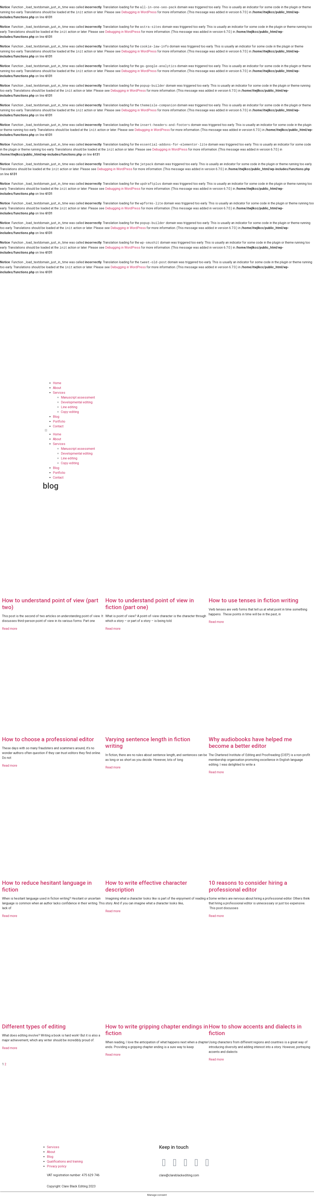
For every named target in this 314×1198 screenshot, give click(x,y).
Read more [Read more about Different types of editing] (9, 1048)
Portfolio (59, 421)
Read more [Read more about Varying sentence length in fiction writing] (113, 767)
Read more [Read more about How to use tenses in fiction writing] (216, 622)
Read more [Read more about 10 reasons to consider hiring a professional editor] (216, 916)
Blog (56, 417)
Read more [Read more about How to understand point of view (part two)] (9, 629)
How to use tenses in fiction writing (253, 600)
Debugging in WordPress (139, 12)
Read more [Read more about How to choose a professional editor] (9, 765)
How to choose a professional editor (48, 739)
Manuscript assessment (78, 397)
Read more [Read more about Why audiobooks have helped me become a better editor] (216, 772)
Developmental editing (77, 402)
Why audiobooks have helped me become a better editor (250, 742)
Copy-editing (70, 412)
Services (59, 393)
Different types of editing (34, 1026)
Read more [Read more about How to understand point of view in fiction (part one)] (113, 629)
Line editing (69, 407)
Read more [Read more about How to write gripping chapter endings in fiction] (113, 1054)
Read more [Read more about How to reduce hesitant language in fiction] (9, 916)
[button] (157, 430)
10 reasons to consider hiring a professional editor (248, 886)
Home (57, 383)
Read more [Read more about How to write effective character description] (113, 911)
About (57, 388)
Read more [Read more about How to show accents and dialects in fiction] (216, 1059)
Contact (58, 426)
